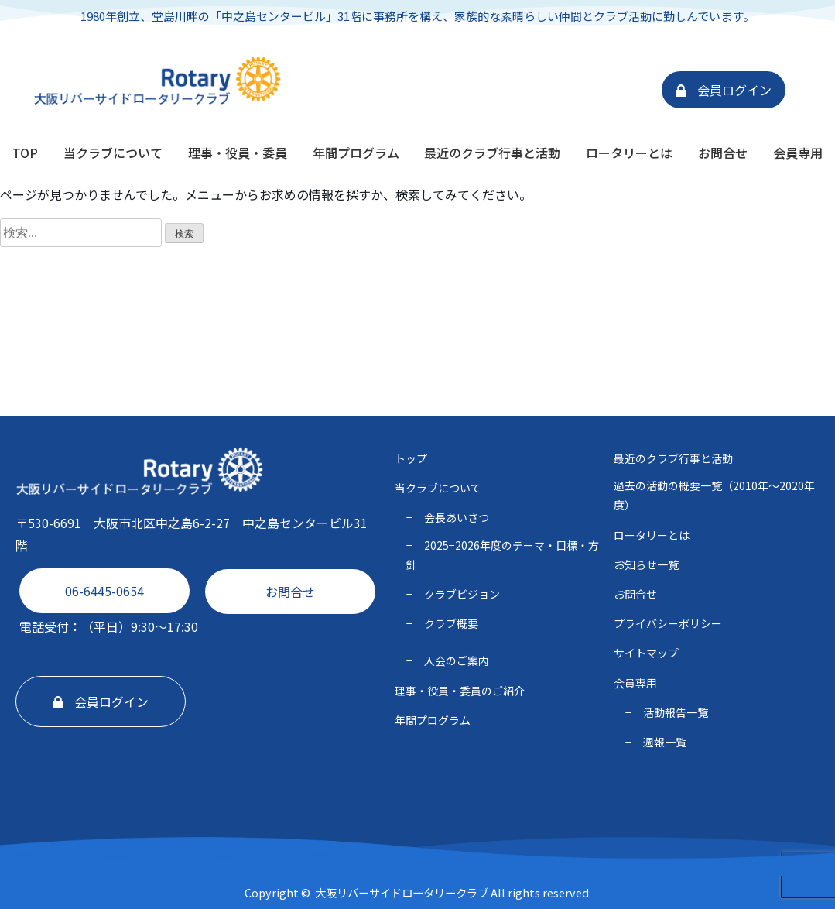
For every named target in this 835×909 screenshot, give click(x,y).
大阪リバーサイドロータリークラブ (401, 892)
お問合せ (723, 152)
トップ (411, 458)
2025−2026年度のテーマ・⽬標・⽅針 (502, 554)
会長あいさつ (456, 517)
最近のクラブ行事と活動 (492, 152)
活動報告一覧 (675, 712)
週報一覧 (664, 741)
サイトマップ (646, 652)
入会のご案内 (456, 660)
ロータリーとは (629, 152)
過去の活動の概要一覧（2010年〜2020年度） (714, 495)
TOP (25, 152)
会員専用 (798, 152)
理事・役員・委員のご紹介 (460, 690)
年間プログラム (356, 152)
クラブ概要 (451, 623)
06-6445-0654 (104, 590)
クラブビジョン (462, 594)
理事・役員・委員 (237, 152)
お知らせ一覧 (646, 564)
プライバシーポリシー (668, 623)
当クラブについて (113, 152)
